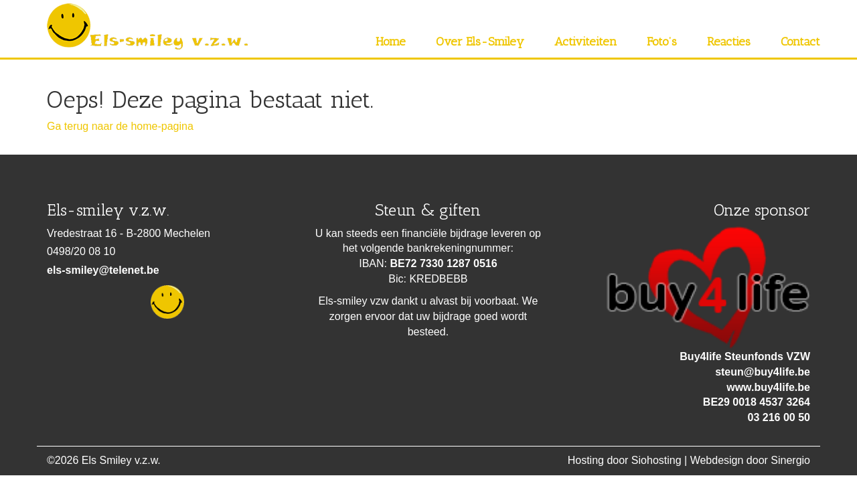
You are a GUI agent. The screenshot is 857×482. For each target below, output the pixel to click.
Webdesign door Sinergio (750, 460)
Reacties (729, 41)
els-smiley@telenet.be (103, 270)
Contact (800, 41)
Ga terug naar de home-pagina (120, 126)
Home (391, 41)
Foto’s (662, 41)
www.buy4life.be (768, 387)
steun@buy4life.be (762, 372)
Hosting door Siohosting (625, 460)
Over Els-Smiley (480, 41)
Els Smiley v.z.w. (121, 460)
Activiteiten (585, 41)
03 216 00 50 (779, 417)
